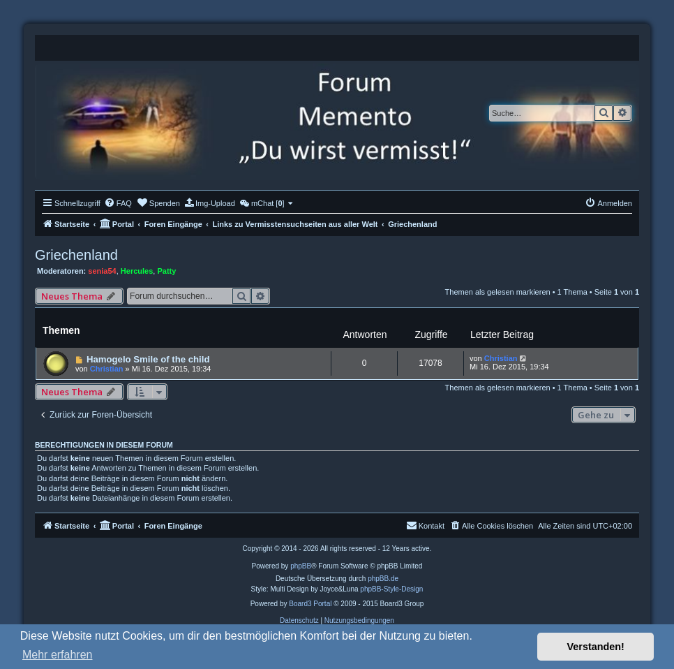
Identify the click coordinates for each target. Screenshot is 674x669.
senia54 (102, 271)
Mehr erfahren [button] (57, 655)
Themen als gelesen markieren (498, 292)
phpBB (300, 566)
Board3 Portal (310, 604)
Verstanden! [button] (595, 646)
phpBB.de (383, 578)
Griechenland (76, 255)
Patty (166, 271)
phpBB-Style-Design (391, 589)
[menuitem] (118, 203)
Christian (106, 369)
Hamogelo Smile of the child (148, 359)
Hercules (137, 271)
